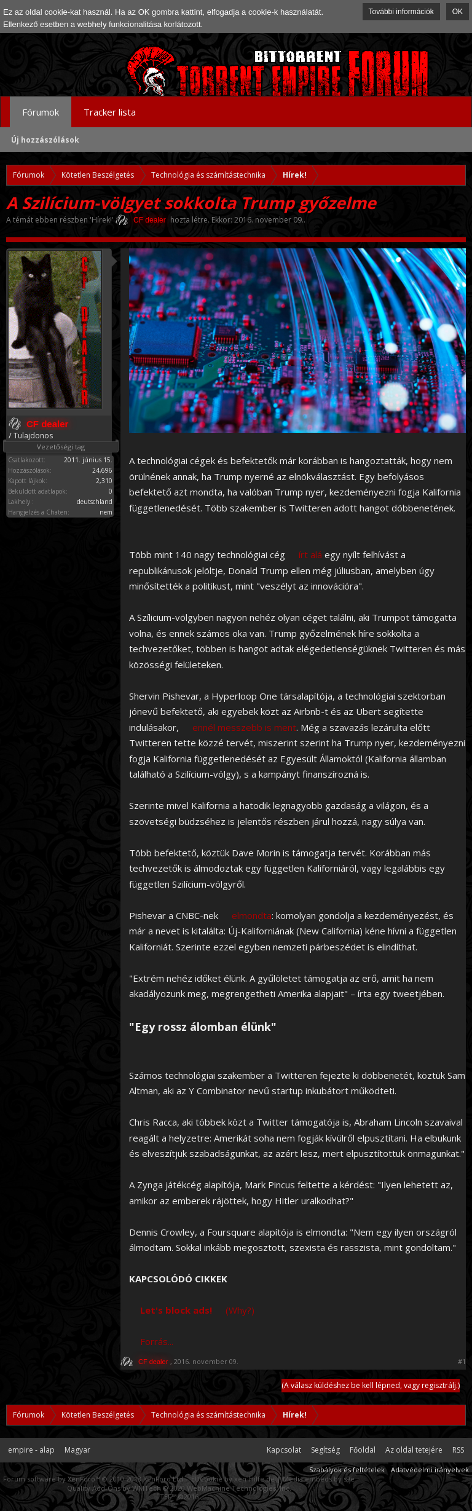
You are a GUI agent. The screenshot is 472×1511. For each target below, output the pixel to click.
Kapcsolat (284, 1450)
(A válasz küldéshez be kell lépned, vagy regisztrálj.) (370, 1385)
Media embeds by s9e (319, 1478)
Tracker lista (110, 112)
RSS (458, 1450)
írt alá (310, 554)
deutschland (94, 501)
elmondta (252, 915)
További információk (401, 11)
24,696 (102, 470)
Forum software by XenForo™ (94, 1478)
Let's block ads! (176, 1310)
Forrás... (156, 1341)
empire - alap (31, 1450)
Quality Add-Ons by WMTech (179, 1488)
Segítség (325, 1450)
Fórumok (40, 112)
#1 (462, 1361)
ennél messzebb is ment (244, 727)
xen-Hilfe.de (254, 1478)
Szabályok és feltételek (347, 1469)
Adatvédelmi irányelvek (430, 1469)
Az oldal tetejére (413, 1450)
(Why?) (240, 1310)
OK (457, 11)
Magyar (77, 1450)
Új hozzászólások (45, 140)
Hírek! (102, 220)
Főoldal (363, 1450)
